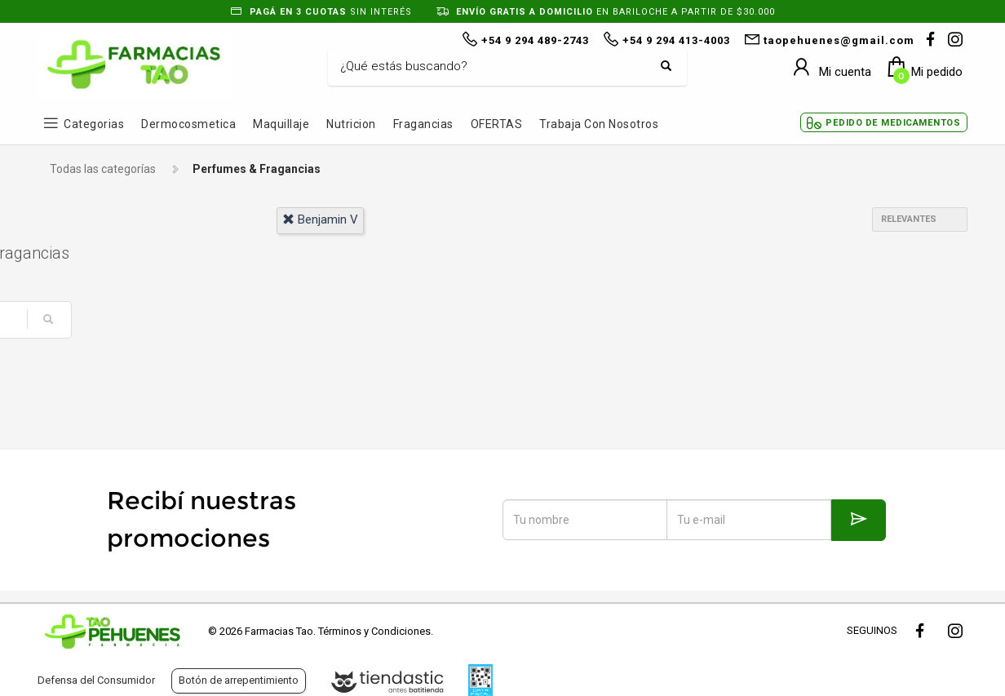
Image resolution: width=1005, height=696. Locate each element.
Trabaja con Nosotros (598, 124)
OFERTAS (497, 124)
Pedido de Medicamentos (893, 122)
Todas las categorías (103, 168)
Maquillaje (281, 124)
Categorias (94, 124)
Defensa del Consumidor (96, 680)
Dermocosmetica (188, 124)
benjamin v (320, 219)
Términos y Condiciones (374, 631)
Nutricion (351, 124)
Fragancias (423, 124)
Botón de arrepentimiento (239, 680)
